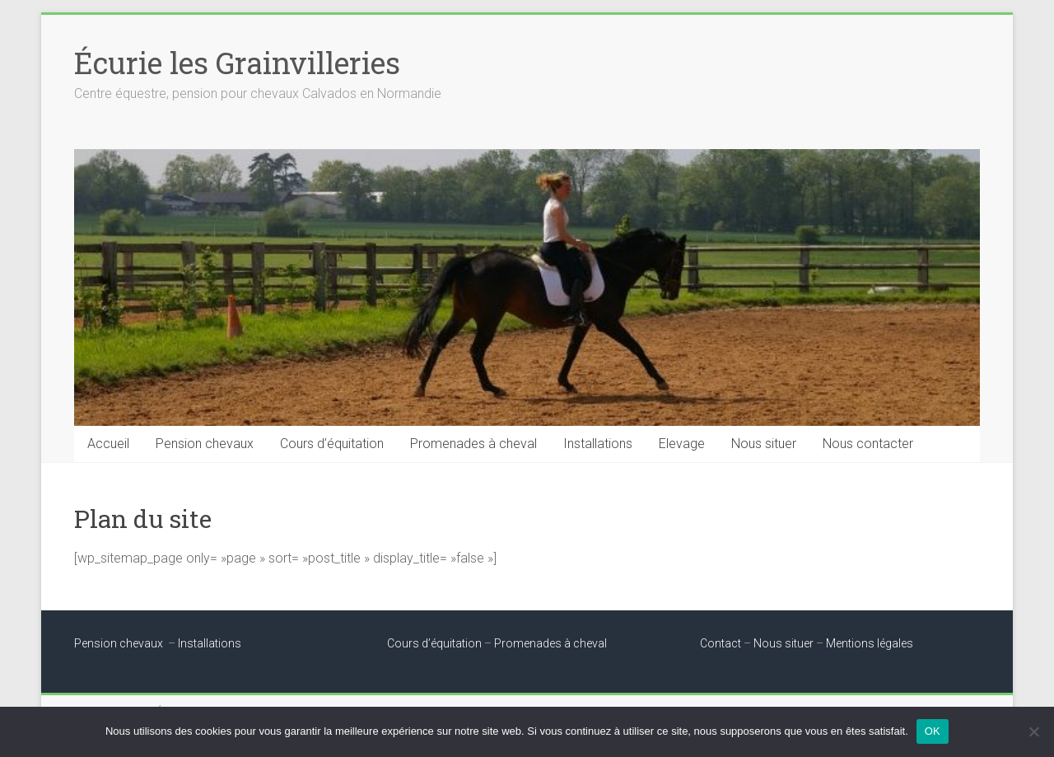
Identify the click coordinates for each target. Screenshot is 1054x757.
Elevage (682, 443)
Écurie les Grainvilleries (237, 62)
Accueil (108, 443)
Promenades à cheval (473, 443)
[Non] (1033, 731)
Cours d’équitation (332, 443)
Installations (597, 443)
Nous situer (763, 443)
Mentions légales (869, 643)
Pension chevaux (205, 443)
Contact (720, 643)
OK (932, 731)
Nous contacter (868, 443)
